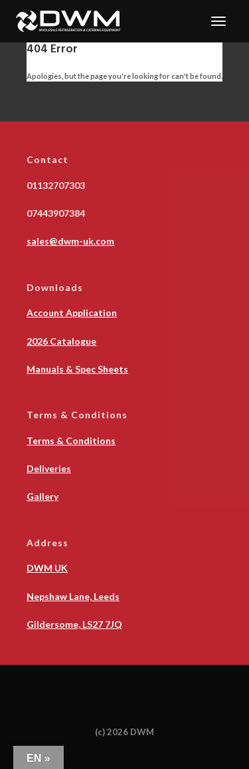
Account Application (72, 312)
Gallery (42, 496)
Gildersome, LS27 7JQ (74, 624)
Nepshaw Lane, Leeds (73, 596)
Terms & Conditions (71, 440)
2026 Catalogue (61, 341)
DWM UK (47, 567)
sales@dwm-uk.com (70, 241)
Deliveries (49, 468)
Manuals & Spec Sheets (77, 369)
